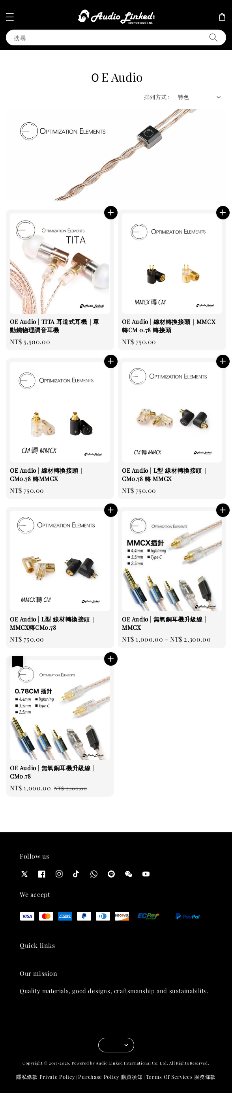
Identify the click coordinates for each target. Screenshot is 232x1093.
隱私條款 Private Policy (45, 1076)
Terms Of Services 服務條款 (181, 1076)
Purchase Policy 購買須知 (110, 1076)
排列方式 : (157, 97)
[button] (10, 17)
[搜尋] (213, 37)
